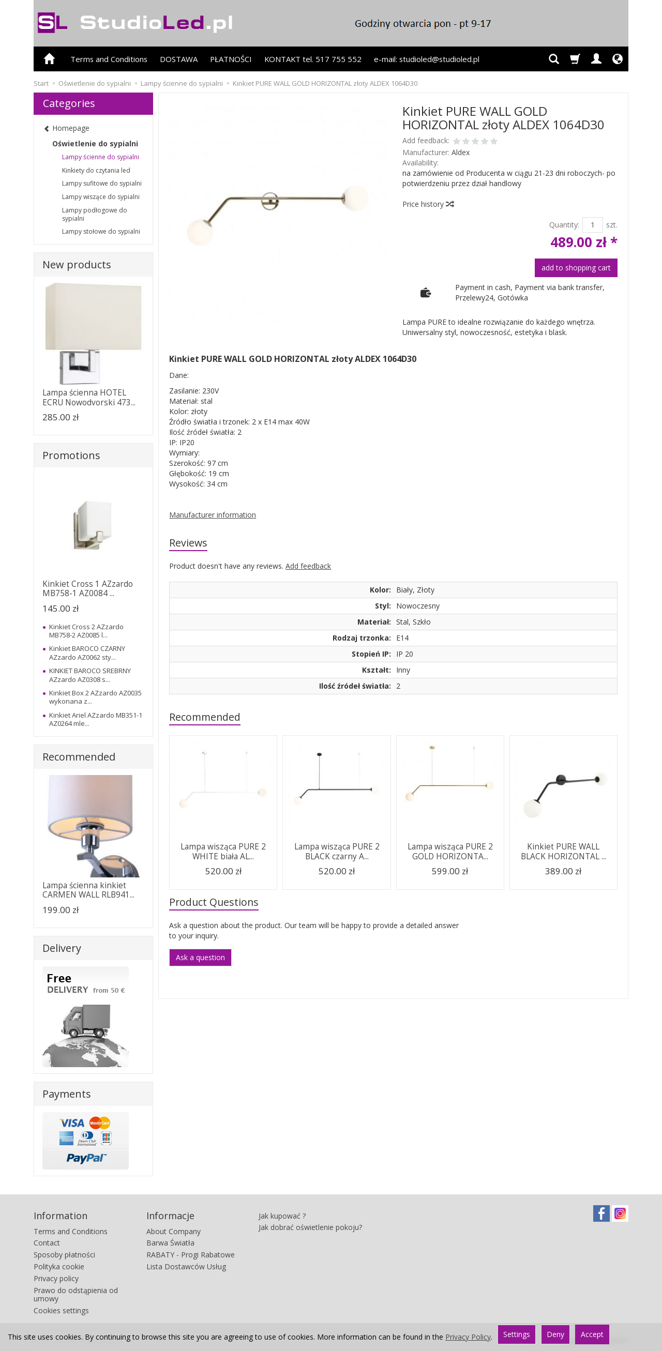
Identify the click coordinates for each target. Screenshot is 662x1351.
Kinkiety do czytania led (96, 170)
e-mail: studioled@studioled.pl (426, 59)
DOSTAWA (179, 59)
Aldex (461, 152)
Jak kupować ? (282, 1216)
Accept (592, 1334)
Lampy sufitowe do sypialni (102, 183)
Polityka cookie (59, 1266)
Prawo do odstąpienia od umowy (76, 1294)
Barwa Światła (170, 1243)
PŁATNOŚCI (231, 59)
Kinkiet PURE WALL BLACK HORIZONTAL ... (563, 851)
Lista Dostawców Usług (186, 1266)
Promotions (71, 455)
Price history (427, 204)
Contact (47, 1243)
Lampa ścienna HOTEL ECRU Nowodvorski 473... (89, 397)
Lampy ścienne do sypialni (100, 157)
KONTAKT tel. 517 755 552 (313, 59)
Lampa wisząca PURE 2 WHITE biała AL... (223, 851)
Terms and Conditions (108, 59)
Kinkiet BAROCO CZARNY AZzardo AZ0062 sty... (87, 652)
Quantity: (564, 225)
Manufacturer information (212, 515)
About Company (173, 1231)
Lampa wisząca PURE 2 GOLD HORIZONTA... (450, 851)
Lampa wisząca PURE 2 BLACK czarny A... (337, 851)
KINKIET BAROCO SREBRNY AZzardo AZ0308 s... (90, 675)
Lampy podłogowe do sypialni (94, 214)
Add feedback (308, 566)
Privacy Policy (468, 1337)
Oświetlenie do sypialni (95, 143)
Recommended (204, 717)
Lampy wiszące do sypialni (101, 196)
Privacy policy (56, 1278)
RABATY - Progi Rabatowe (190, 1254)
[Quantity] (592, 225)
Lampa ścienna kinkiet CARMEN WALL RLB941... (88, 890)
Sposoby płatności (64, 1254)
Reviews (188, 543)
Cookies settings (61, 1310)
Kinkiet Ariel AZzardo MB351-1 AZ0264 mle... (95, 719)
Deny (555, 1334)
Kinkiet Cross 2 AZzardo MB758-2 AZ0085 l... (86, 631)
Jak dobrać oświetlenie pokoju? (310, 1227)
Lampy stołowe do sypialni (101, 231)
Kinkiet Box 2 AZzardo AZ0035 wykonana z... (95, 697)
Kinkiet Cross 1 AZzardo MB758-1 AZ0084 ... (87, 589)
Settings (516, 1334)
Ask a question (200, 957)
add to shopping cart (576, 267)
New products (76, 264)
